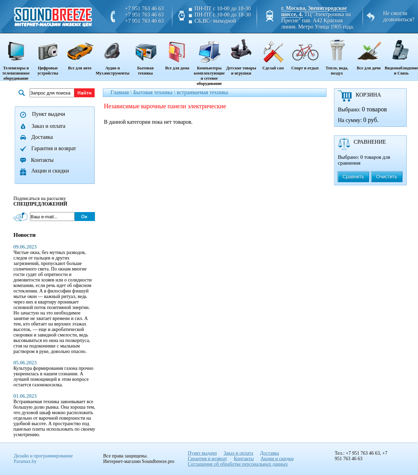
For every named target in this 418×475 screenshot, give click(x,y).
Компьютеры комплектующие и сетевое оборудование (209, 60)
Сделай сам (273, 52)
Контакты (42, 160)
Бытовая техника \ (155, 92)
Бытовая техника (145, 55)
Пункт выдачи (48, 114)
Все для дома (177, 52)
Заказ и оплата (48, 126)
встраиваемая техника (202, 92)
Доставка (42, 137)
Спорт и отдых (305, 52)
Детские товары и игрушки (241, 55)
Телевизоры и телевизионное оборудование (16, 57)
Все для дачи (369, 52)
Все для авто (80, 52)
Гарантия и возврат (53, 148)
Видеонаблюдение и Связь (401, 55)
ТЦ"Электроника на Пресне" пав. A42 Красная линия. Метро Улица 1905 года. (317, 20)
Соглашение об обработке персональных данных (238, 464)
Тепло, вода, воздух (337, 55)
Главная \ (121, 92)
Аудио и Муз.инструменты (112, 55)
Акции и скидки (50, 171)
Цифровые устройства (48, 55)
